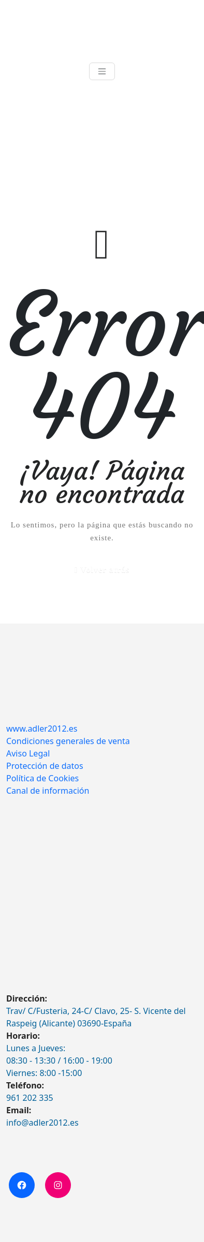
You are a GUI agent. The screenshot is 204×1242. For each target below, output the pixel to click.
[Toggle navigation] (102, 71)
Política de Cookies (42, 778)
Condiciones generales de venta (68, 741)
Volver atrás (104, 569)
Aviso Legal (28, 753)
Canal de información (47, 790)
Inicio (15, 147)
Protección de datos (44, 765)
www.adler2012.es (42, 728)
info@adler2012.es (42, 1122)
